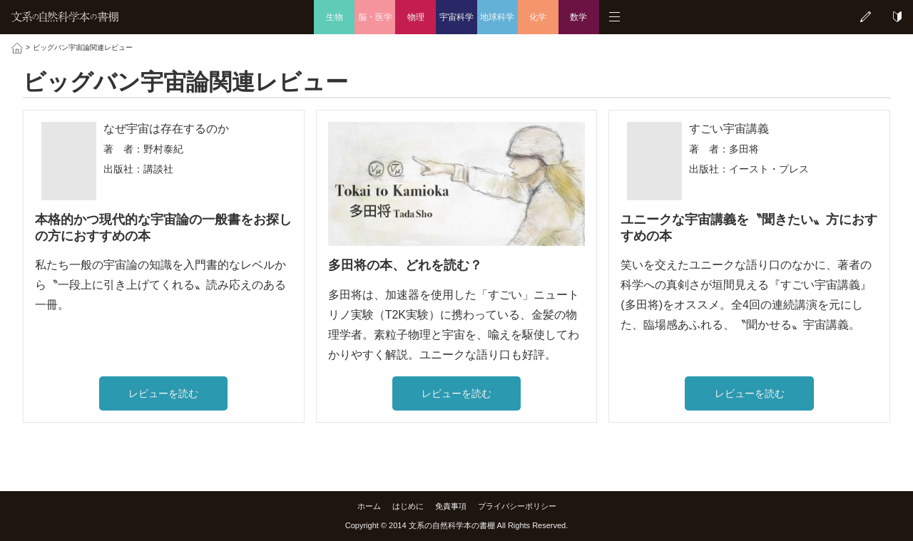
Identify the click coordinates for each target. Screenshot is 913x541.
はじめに (408, 506)
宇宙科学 (456, 17)
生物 (334, 17)
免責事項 (450, 506)
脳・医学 (375, 17)
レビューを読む (163, 393)
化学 (537, 17)
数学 (578, 17)
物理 (415, 17)
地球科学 (497, 17)
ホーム (369, 506)
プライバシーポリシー (517, 506)
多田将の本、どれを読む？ (405, 265)
